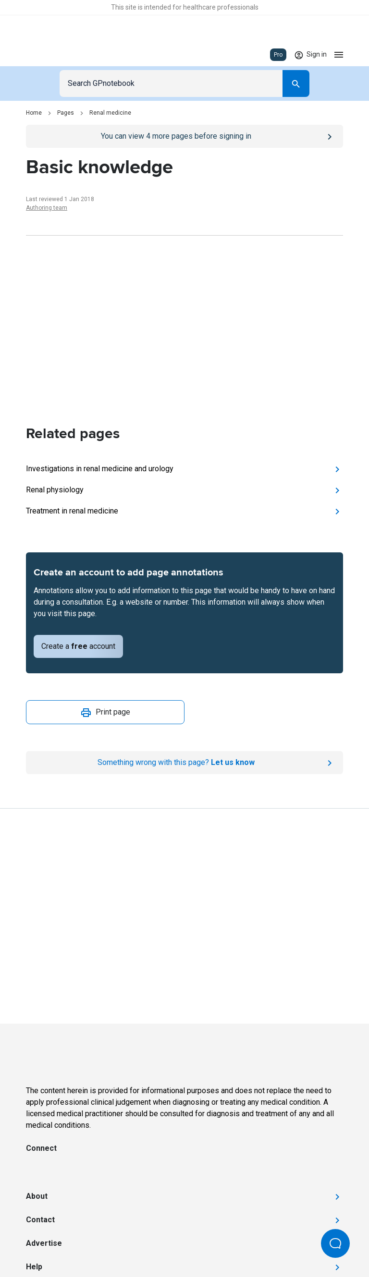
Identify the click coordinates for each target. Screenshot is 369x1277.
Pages (65, 112)
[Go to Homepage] (54, 54)
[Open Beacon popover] (335, 1243)
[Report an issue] (184, 762)
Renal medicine (110, 112)
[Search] (296, 83)
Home (34, 112)
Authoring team (46, 207)
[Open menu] (338, 54)
